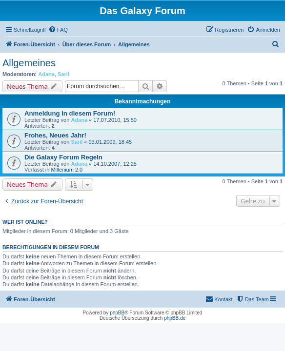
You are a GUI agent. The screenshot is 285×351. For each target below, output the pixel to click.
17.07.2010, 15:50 (115, 120)
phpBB (117, 312)
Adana (46, 74)
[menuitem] (58, 30)
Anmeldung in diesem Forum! (69, 113)
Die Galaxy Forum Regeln (63, 157)
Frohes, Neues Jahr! (55, 135)
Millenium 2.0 (66, 170)
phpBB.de (174, 318)
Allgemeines (29, 63)
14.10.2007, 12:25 (115, 164)
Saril (63, 74)
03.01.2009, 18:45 (110, 142)
